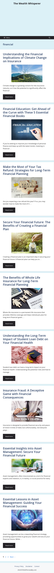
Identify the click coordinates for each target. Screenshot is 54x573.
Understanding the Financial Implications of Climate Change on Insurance (25, 57)
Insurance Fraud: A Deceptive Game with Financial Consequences (23, 393)
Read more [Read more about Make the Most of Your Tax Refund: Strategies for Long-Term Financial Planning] (9, 210)
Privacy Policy (19, 566)
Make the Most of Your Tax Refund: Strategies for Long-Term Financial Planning (26, 170)
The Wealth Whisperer (27, 3)
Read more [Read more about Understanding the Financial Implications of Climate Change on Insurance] (9, 97)
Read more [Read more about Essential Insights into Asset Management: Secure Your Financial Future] (9, 487)
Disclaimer (29, 566)
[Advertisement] (27, 21)
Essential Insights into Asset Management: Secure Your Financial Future (22, 451)
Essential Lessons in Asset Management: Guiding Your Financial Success (22, 502)
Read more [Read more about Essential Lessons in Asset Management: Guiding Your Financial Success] (9, 545)
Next (13, 557)
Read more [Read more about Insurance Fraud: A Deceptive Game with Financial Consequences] (9, 436)
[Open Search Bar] (49, 37)
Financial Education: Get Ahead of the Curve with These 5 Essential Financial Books (26, 112)
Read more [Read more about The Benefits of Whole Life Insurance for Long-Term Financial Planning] (9, 324)
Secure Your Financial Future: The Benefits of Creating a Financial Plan (26, 225)
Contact (37, 566)
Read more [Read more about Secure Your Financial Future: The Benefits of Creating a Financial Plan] (9, 266)
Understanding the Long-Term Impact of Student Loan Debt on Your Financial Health (25, 339)
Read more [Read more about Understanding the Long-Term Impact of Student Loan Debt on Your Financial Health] (9, 378)
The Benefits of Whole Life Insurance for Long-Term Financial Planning (21, 281)
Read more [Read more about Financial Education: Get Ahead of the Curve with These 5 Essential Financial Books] (9, 155)
